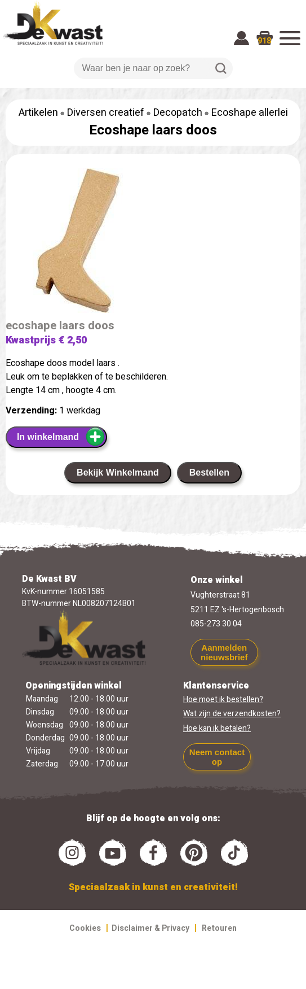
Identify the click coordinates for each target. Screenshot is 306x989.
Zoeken (221, 68)
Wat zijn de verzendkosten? (232, 714)
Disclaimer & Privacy (150, 928)
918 (264, 41)
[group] (153, 242)
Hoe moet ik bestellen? (223, 699)
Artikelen (38, 112)
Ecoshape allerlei (249, 112)
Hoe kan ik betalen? (217, 728)
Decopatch (177, 112)
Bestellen (209, 472)
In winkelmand (61, 436)
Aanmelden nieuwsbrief (224, 652)
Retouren (219, 928)
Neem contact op (217, 756)
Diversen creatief (105, 112)
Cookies (85, 928)
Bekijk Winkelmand (118, 472)
